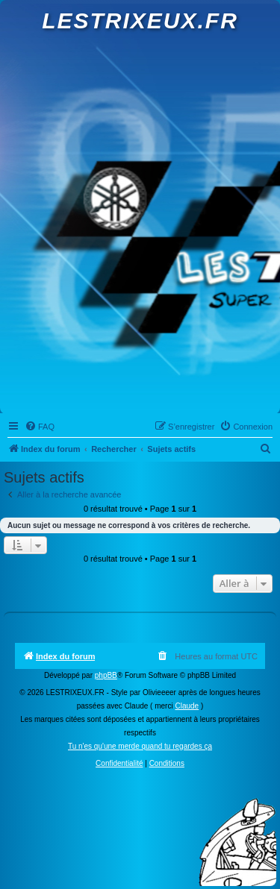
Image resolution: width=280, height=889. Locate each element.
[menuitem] (40, 427)
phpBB (106, 675)
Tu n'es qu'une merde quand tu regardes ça (140, 746)
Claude (187, 706)
